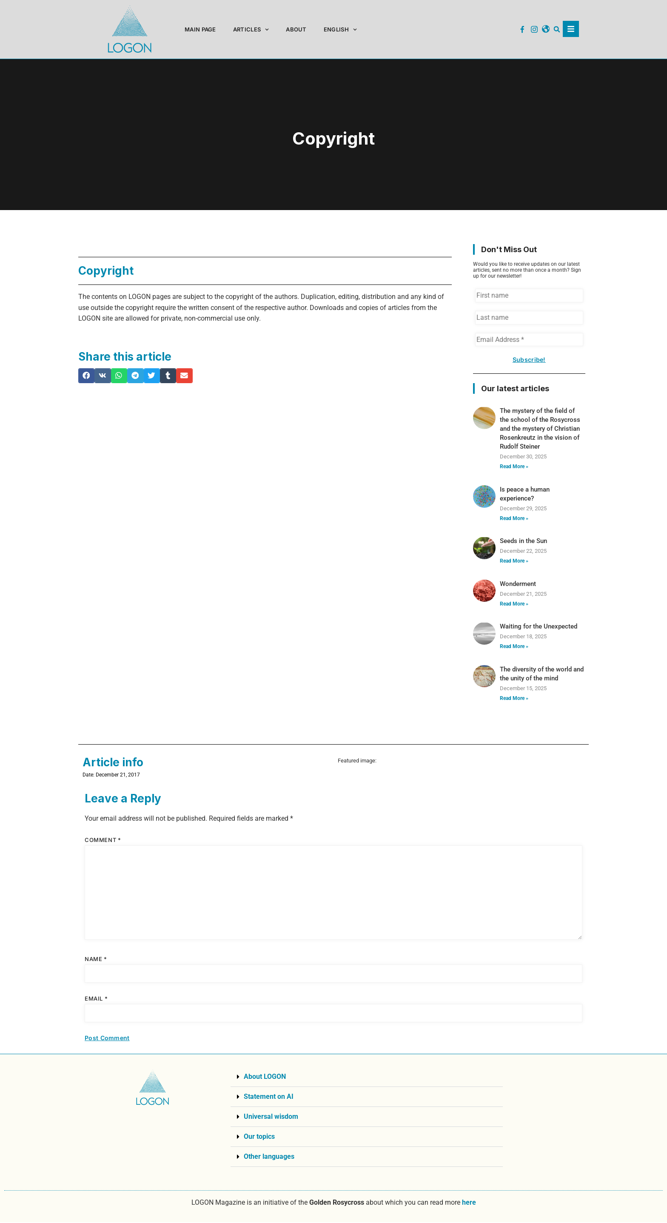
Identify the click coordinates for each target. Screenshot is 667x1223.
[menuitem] (340, 29)
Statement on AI (269, 1097)
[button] (557, 30)
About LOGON (265, 1077)
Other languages (269, 1157)
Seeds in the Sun (523, 542)
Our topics (259, 1137)
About (296, 29)
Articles (251, 29)
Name (96, 959)
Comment (103, 840)
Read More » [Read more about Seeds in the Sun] (514, 562)
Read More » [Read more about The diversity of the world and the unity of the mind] (514, 699)
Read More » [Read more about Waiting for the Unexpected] (514, 647)
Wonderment (518, 585)
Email (96, 999)
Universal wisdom (271, 1117)
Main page (200, 29)
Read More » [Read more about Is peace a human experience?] (514, 519)
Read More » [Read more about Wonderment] (514, 604)
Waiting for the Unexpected (538, 627)
